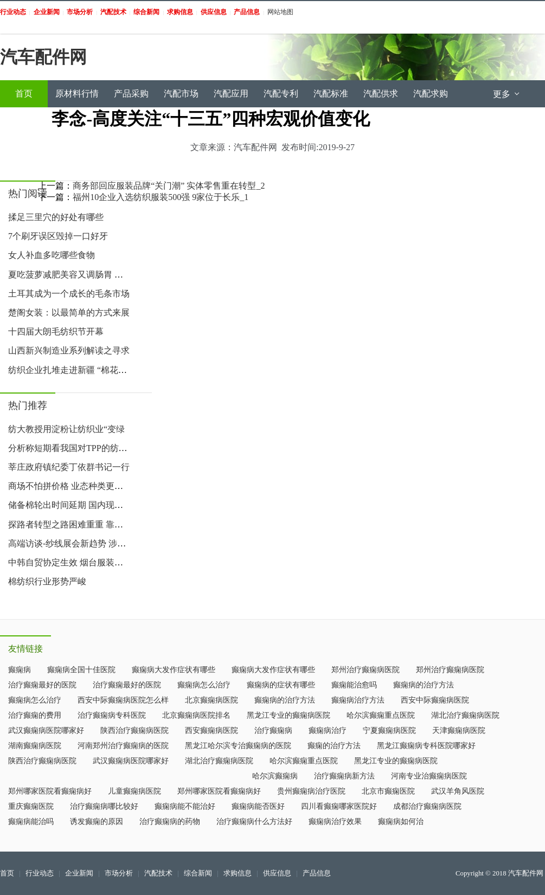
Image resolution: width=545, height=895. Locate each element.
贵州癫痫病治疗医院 (311, 791)
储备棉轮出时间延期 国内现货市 (70, 505)
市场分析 (119, 873)
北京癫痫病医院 (211, 700)
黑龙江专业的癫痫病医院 (288, 715)
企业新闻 (79, 873)
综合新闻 (198, 873)
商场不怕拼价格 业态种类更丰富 (70, 486)
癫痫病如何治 (401, 821)
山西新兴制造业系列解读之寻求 (69, 350)
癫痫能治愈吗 (354, 685)
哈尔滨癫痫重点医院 (381, 715)
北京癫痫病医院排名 (196, 715)
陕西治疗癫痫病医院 (134, 730)
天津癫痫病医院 (458, 730)
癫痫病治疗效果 (335, 821)
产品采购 (131, 93)
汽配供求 (380, 93)
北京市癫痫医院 (388, 791)
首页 (24, 93)
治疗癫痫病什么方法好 (254, 821)
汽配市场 (181, 93)
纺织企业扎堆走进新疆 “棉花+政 (70, 370)
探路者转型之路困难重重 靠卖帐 (70, 524)
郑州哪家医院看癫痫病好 (50, 791)
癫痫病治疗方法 (357, 700)
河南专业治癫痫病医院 (429, 776)
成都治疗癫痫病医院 (427, 806)
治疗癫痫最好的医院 (42, 685)
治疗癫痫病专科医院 (112, 715)
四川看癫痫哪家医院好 (339, 806)
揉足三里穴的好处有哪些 (56, 217)
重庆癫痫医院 (31, 806)
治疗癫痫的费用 (34, 715)
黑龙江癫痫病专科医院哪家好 (426, 746)
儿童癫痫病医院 (134, 791)
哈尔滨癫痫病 (275, 776)
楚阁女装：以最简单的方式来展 (69, 312)
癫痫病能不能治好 (185, 806)
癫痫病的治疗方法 (423, 685)
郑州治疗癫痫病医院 (365, 670)
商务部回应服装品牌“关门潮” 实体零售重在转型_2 (169, 185)
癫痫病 (19, 670)
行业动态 (39, 873)
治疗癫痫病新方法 (344, 776)
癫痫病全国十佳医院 (81, 670)
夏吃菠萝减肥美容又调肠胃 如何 (70, 274)
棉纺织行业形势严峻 (47, 581)
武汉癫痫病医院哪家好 (46, 730)
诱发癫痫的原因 (96, 821)
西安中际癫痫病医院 (435, 700)
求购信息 (237, 873)
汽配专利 (281, 93)
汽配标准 (330, 93)
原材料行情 (77, 93)
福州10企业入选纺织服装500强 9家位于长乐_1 (160, 197)
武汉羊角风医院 (457, 791)
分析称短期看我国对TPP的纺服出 (72, 448)
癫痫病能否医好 (258, 806)
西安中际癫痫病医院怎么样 (123, 700)
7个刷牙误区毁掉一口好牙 (58, 236)
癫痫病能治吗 (31, 821)
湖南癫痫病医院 (34, 746)
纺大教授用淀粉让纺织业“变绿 (66, 429)
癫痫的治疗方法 (334, 746)
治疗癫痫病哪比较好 (104, 806)
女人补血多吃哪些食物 (51, 255)
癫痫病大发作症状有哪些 (173, 670)
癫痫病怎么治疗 (203, 685)
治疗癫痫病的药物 (169, 821)
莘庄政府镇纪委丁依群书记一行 (69, 467)
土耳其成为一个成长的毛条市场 (69, 293)
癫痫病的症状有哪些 (281, 685)
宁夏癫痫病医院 (389, 730)
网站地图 (280, 12)
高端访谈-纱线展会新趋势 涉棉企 (71, 543)
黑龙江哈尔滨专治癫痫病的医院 (238, 746)
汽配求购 (430, 93)
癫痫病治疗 (328, 730)
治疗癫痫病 (273, 730)
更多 (507, 94)
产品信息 (317, 873)
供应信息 (277, 873)
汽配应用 (231, 93)
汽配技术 (158, 873)
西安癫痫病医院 (211, 730)
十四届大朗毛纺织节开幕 (56, 331)
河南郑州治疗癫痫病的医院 (123, 746)
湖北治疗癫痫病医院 (465, 715)
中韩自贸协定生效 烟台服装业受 (70, 562)
